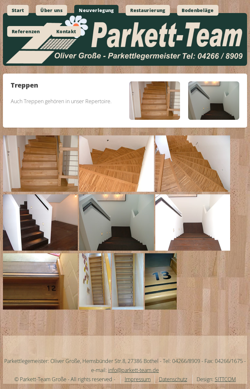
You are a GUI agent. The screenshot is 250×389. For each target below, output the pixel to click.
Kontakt (66, 31)
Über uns (51, 10)
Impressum (138, 379)
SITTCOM (225, 379)
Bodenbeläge (198, 10)
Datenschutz (173, 379)
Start (18, 10)
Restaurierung (147, 10)
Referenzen (26, 31)
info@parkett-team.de (133, 370)
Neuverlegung (96, 10)
